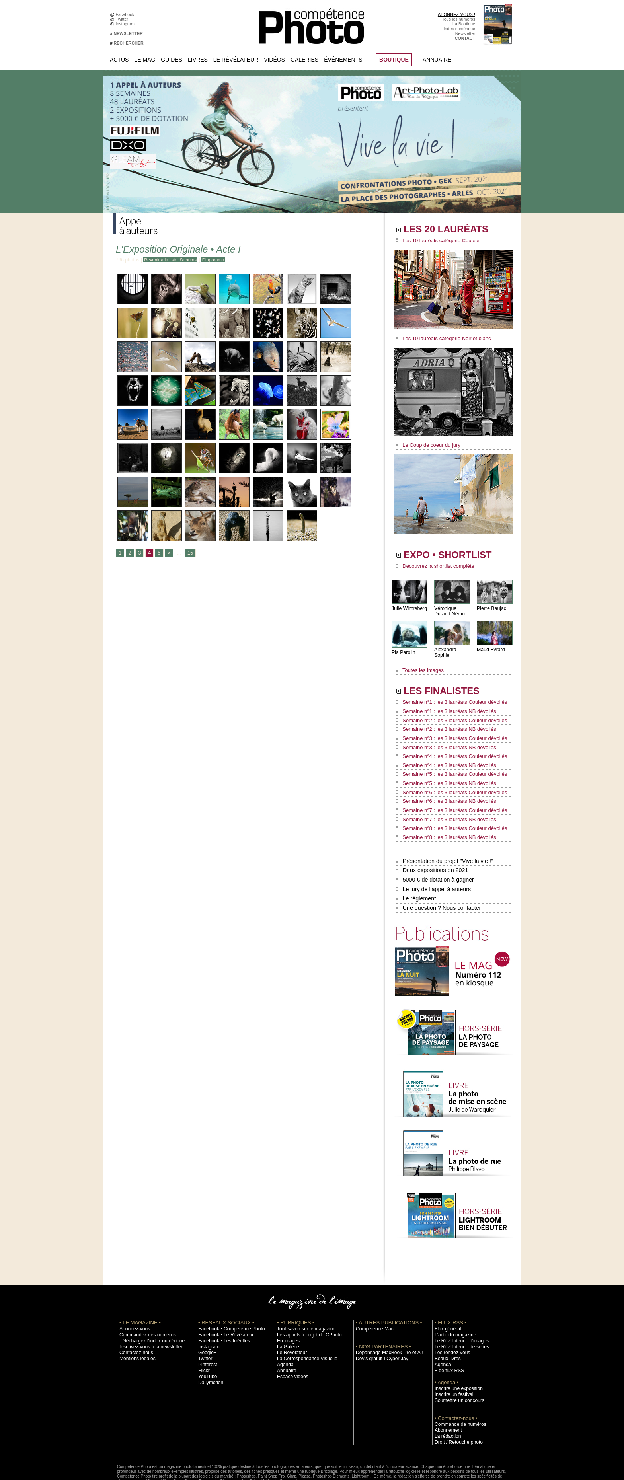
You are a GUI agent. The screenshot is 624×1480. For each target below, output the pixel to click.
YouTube (206, 1340)
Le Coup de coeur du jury (426, 442)
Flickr (203, 1334)
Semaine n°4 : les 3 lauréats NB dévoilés (442, 747)
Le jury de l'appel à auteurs (433, 855)
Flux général (446, 1292)
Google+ (206, 1316)
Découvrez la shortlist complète (432, 563)
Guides (171, 59)
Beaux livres (446, 1322)
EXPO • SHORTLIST (452, 552)
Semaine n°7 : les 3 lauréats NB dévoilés (442, 792)
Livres (198, 59)
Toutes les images (418, 663)
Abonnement (446, 1393)
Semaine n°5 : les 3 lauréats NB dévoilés (442, 762)
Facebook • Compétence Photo (227, 1292)
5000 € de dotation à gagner (434, 846)
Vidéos (274, 59)
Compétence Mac (372, 1292)
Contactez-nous (134, 1316)
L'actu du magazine (453, 1298)
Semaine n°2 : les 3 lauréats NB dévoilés (442, 717)
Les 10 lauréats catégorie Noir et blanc (440, 337)
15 (188, 553)
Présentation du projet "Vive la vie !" (443, 830)
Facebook (126, 14)
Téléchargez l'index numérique (148, 1304)
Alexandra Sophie (453, 645)
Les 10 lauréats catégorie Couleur (435, 240)
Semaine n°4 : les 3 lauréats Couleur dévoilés (447, 739)
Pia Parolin (403, 648)
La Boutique (463, 23)
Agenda (284, 1328)
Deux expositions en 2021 (431, 838)
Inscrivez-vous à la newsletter (147, 1310)
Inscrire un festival (452, 1357)
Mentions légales (135, 1322)
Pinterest (206, 1328)
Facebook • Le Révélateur (222, 1298)
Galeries (304, 59)
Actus (119, 59)
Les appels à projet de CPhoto (305, 1298)
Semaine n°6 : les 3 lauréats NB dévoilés (442, 777)
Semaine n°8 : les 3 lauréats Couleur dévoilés (447, 800)
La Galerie (286, 1310)
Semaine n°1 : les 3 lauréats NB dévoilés (442, 702)
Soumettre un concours (456, 1363)
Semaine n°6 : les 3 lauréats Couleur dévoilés (447, 770)
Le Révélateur (235, 59)
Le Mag (144, 59)
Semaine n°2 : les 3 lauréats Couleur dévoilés (447, 709)
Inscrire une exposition (456, 1352)
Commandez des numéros (144, 1298)
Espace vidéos (290, 1340)
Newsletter (465, 33)
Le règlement (415, 863)
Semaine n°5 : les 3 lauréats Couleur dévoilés (447, 755)
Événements (343, 59)
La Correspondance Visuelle (303, 1322)
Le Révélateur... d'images (458, 1304)
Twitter (123, 19)
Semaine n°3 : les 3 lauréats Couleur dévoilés (447, 724)
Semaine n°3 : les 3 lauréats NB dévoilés (442, 732)
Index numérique (459, 28)
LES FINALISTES (445, 683)
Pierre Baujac (491, 604)
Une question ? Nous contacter (437, 872)
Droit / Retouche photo (456, 1405)
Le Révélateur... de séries (459, 1310)
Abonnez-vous (132, 1292)
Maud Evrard (490, 645)
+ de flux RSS (447, 1334)
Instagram (126, 23)
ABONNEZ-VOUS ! (456, 14)
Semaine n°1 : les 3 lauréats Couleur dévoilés (447, 694)
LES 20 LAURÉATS (450, 230)
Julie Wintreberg (409, 604)
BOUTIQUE (394, 59)
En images (287, 1304)
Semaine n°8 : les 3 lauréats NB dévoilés (442, 807)
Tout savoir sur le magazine (303, 1292)
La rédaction (446, 1399)
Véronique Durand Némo (449, 607)
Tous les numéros (458, 19)
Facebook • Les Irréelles (221, 1304)
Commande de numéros (457, 1387)
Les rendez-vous (450, 1316)
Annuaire (437, 59)
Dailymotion (209, 1346)
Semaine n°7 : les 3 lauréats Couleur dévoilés (447, 785)
